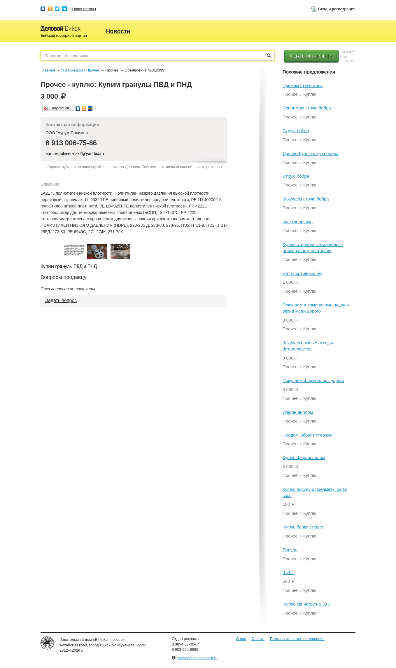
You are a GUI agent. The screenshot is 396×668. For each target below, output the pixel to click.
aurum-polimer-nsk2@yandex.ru (74, 153)
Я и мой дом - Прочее (80, 70)
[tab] (134, 300)
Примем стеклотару (303, 85)
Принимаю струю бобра (307, 107)
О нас (241, 638)
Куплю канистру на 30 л (307, 603)
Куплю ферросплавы (304, 457)
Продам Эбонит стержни (308, 434)
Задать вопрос (61, 300)
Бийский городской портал (64, 35)
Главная (48, 70)
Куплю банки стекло (303, 526)
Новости (118, 31)
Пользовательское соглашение (297, 638)
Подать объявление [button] (311, 56)
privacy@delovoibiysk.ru (197, 658)
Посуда (290, 549)
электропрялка (298, 221)
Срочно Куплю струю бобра (311, 153)
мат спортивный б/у (302, 273)
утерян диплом (298, 412)
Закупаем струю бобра (306, 198)
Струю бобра (296, 130)
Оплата (257, 638)
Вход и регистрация (336, 9)
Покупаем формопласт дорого (313, 380)
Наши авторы (84, 9)
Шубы (289, 572)
